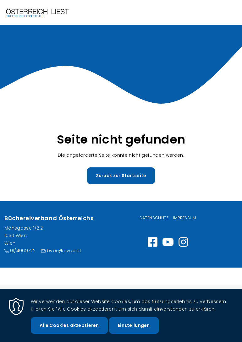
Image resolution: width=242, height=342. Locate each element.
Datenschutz (154, 217)
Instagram (183, 241)
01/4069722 (23, 250)
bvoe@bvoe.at (64, 250)
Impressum (184, 217)
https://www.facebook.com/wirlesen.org (152, 241)
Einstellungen (134, 329)
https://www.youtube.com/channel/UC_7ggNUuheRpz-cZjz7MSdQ (167, 241)
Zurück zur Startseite (121, 175)
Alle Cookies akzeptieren (69, 329)
